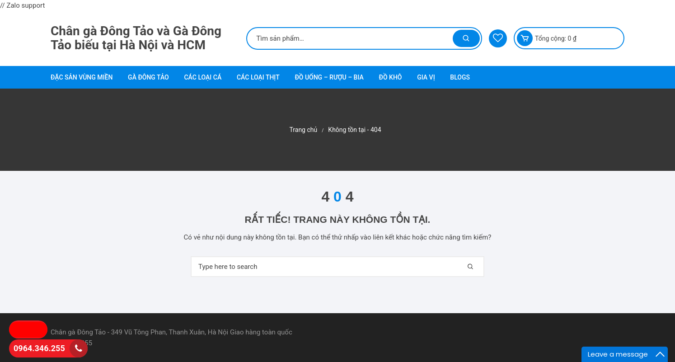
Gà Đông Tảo (148, 77)
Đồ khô (390, 77)
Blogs (460, 77)
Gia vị (426, 77)
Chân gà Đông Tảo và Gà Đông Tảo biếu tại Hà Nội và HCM (136, 38)
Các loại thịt (258, 77)
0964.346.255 (39, 348)
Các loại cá (202, 77)
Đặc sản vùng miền (81, 77)
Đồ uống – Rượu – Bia (329, 77)
